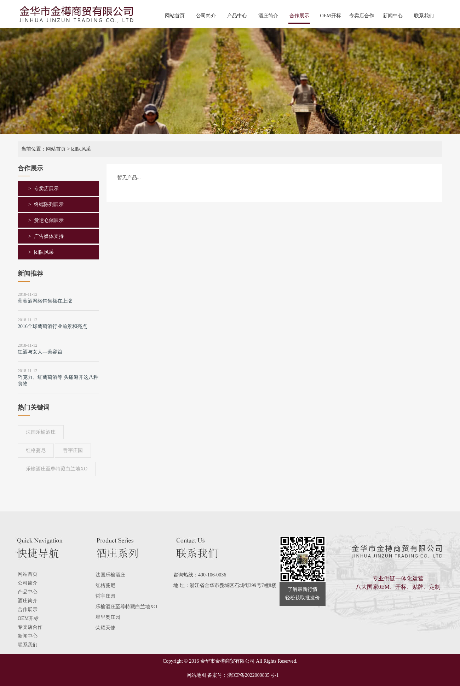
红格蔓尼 (36, 450)
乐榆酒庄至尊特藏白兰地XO (56, 468)
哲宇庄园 (73, 450)
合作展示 (299, 15)
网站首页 (175, 15)
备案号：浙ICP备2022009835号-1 (242, 675)
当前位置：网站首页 (43, 149)
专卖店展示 (46, 188)
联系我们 (424, 15)
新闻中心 (393, 15)
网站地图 (194, 675)
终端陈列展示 (49, 204)
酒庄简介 (268, 15)
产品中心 (237, 15)
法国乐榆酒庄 (41, 432)
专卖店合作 (361, 15)
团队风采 (44, 252)
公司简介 (206, 15)
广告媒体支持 (49, 236)
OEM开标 (330, 15)
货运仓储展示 (49, 220)
